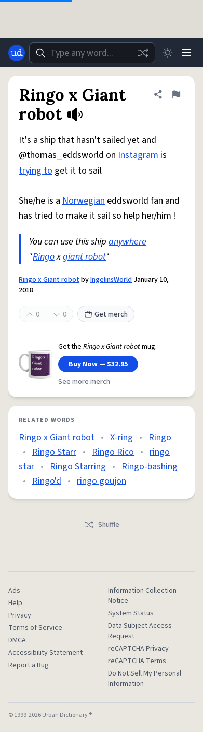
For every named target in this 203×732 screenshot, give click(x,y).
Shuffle (101, 525)
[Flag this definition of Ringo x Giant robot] (176, 94)
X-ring (121, 437)
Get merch (106, 314)
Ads (14, 590)
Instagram (138, 155)
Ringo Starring (78, 466)
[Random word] (143, 53)
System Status (131, 613)
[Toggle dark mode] (167, 53)
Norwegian (83, 200)
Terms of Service (35, 628)
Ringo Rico (113, 452)
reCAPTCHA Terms (137, 661)
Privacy (19, 615)
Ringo (44, 256)
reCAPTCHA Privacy (138, 648)
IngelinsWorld (111, 280)
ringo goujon (101, 481)
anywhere (127, 241)
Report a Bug (28, 665)
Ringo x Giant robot (49, 280)
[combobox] (92, 52)
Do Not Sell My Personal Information (144, 678)
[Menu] (186, 53)
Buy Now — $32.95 (98, 364)
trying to (35, 170)
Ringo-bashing (149, 466)
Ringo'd (46, 481)
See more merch (84, 382)
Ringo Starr (54, 452)
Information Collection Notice (142, 595)
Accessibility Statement (45, 653)
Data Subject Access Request (140, 631)
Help (15, 603)
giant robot (84, 256)
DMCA (17, 640)
